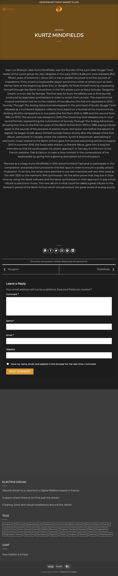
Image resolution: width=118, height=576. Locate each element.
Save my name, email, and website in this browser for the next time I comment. (53, 364)
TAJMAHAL (106, 269)
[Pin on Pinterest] (67, 250)
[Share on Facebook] (50, 250)
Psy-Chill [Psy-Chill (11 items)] (29, 534)
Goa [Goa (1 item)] (14, 529)
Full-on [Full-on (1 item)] (106, 524)
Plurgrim (10, 269)
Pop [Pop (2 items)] (91, 529)
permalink (82, 261)
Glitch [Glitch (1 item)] (6, 529)
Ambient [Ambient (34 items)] (7, 524)
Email (10, 335)
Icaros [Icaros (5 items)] (36, 529)
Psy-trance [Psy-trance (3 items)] (41, 534)
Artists (59, 30)
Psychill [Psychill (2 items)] (53, 534)
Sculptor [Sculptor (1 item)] (72, 534)
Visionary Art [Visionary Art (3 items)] (105, 534)
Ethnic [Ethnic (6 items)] (88, 524)
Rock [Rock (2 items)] (62, 534)
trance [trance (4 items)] (93, 534)
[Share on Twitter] (56, 250)
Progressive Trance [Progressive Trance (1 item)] (12, 534)
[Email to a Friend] (61, 250)
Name (10, 321)
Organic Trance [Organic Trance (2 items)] (67, 529)
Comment (12, 294)
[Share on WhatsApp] (45, 250)
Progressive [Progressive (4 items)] (101, 529)
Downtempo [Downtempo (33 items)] (33, 524)
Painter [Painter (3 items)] (82, 529)
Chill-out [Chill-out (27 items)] (19, 524)
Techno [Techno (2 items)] (83, 534)
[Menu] (8, 9)
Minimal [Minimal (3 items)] (53, 529)
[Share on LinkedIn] (72, 250)
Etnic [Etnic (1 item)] (97, 524)
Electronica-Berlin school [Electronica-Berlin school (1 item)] (69, 524)
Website (10, 349)
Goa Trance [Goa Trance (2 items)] (24, 529)
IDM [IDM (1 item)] (44, 529)
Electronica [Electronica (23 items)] (48, 524)
